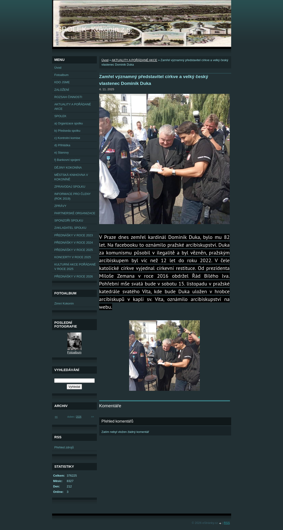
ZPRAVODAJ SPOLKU (69, 186)
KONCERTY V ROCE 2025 (72, 257)
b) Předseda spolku (67, 130)
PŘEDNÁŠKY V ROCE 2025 (73, 250)
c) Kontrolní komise (67, 138)
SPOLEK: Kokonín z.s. (95, 29)
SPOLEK (60, 116)
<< (56, 416)
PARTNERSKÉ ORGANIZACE (74, 213)
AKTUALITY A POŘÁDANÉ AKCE (134, 60)
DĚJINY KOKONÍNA (68, 167)
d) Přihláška (62, 145)
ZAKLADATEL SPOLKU (70, 227)
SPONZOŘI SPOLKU (68, 220)
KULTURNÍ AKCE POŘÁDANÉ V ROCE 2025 (75, 267)
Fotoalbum (61, 75)
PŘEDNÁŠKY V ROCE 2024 (73, 242)
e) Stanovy (61, 152)
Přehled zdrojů (64, 447)
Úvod (105, 60)
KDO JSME (62, 82)
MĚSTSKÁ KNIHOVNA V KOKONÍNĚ (71, 177)
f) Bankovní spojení (67, 160)
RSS (227, 523)
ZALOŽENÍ (61, 89)
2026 (79, 416)
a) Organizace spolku (68, 123)
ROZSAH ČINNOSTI (68, 97)
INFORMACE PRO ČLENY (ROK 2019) (72, 196)
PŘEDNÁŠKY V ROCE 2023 (73, 235)
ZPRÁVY (60, 206)
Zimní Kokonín (64, 303)
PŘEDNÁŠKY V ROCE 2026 (73, 276)
